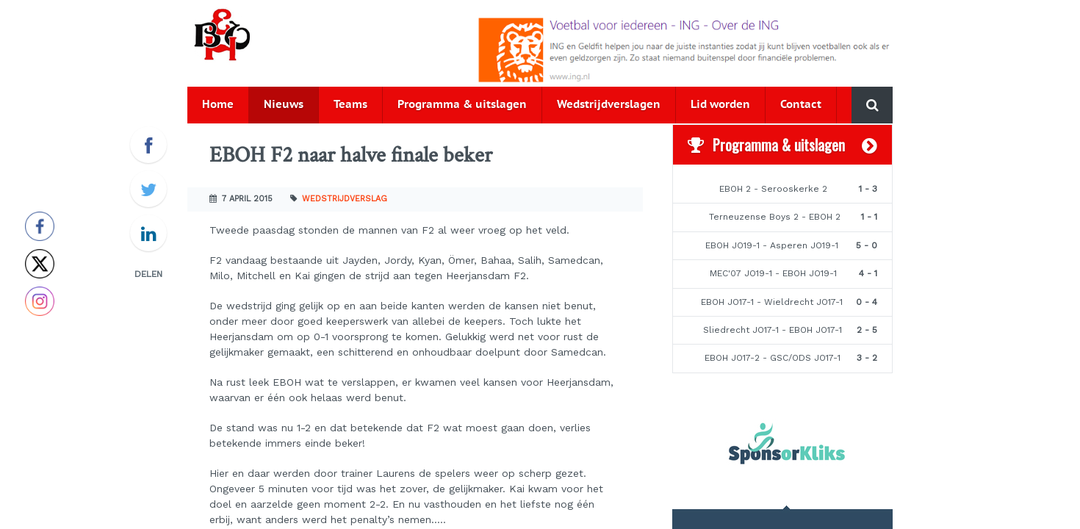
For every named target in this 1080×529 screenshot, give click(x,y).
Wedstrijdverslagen (608, 104)
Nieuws (283, 104)
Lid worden (720, 104)
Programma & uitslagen (462, 104)
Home (218, 104)
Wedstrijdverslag (344, 199)
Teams (350, 104)
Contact (800, 104)
